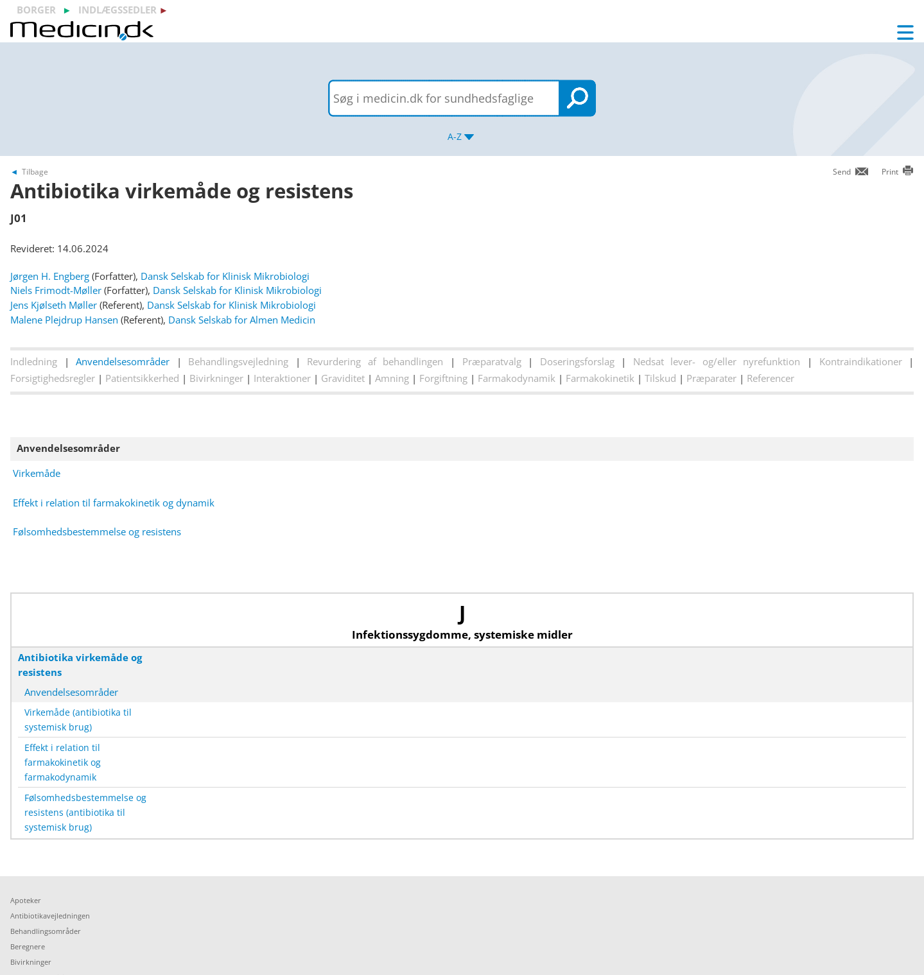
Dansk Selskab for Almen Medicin (241, 319)
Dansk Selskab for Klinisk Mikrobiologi (225, 276)
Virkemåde (36, 473)
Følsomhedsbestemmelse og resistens (97, 531)
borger (36, 9)
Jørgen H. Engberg (49, 276)
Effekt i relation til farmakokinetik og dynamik (113, 502)
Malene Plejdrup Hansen (64, 319)
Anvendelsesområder (123, 361)
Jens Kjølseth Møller (53, 304)
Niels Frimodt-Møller (55, 290)
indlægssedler (117, 9)
